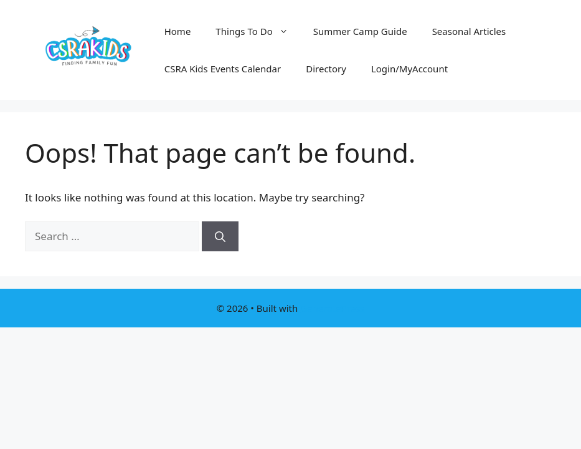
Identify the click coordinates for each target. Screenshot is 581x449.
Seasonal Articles (469, 31)
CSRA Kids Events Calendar (222, 68)
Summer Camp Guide (360, 31)
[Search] (220, 236)
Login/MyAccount (409, 68)
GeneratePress (332, 308)
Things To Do (257, 31)
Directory (326, 68)
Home (177, 31)
